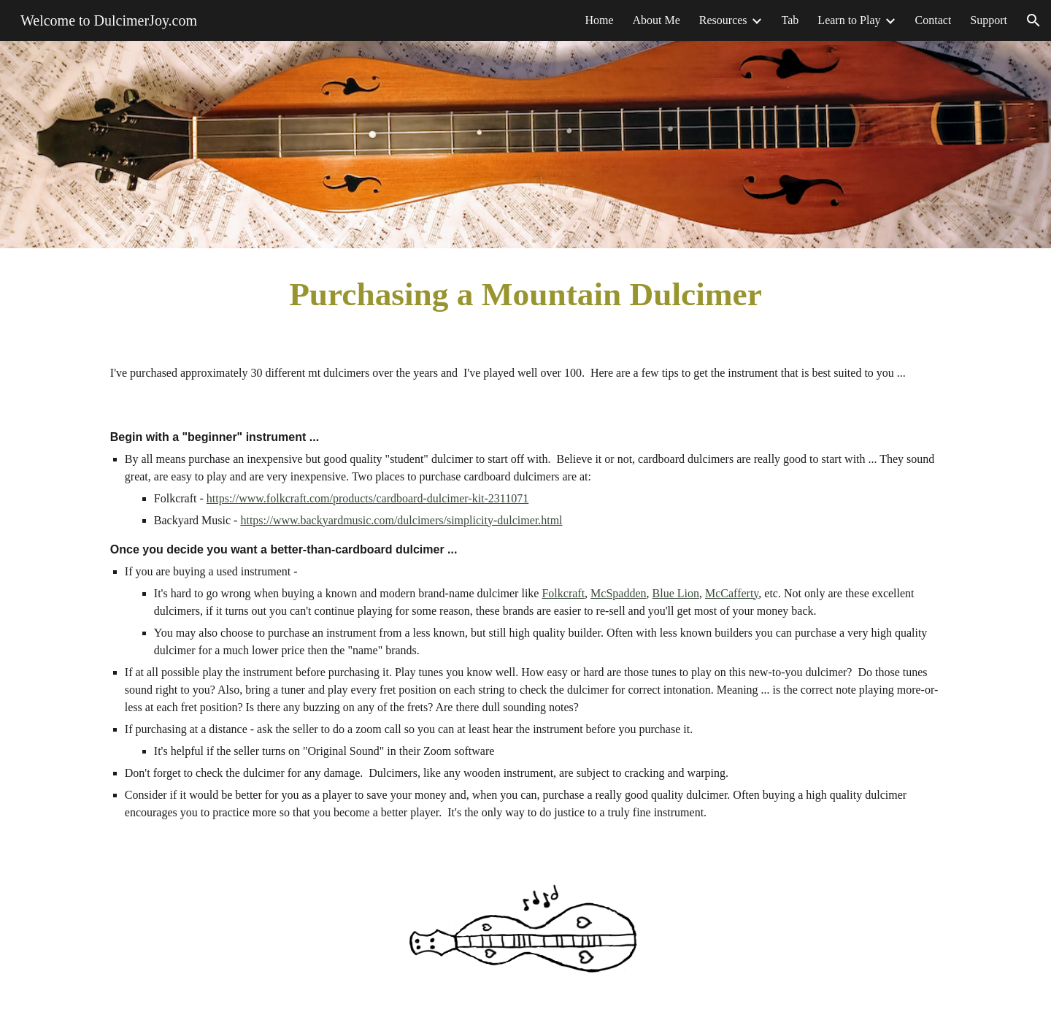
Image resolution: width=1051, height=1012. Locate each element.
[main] (525, 294)
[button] (1033, 20)
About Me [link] (656, 20)
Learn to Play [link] (848, 20)
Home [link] (599, 20)
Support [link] (988, 20)
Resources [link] (723, 20)
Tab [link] (790, 20)
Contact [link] (933, 20)
